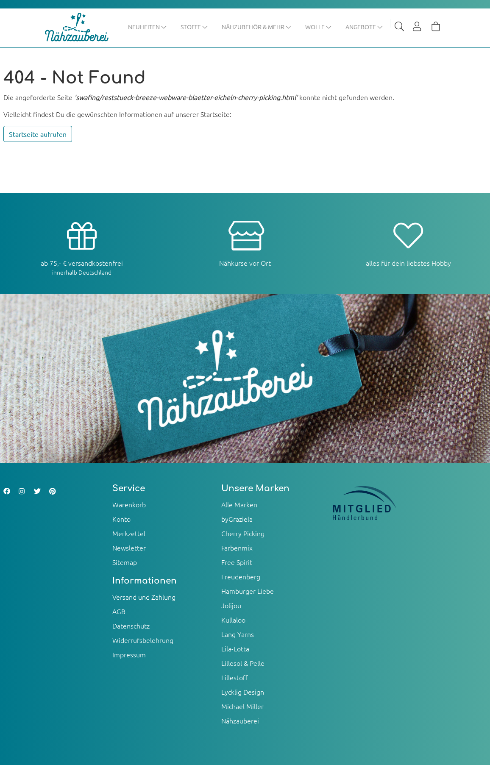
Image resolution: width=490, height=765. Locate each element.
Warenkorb (129, 504)
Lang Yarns (237, 634)
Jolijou (231, 605)
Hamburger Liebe (247, 590)
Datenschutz (131, 625)
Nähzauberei (240, 720)
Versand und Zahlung (143, 596)
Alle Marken (239, 504)
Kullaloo (233, 619)
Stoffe (195, 26)
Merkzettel (128, 533)
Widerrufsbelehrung (142, 640)
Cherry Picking (242, 533)
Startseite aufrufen (38, 134)
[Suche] (399, 27)
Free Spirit (236, 562)
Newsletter (129, 547)
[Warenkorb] (435, 27)
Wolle (319, 26)
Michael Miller (242, 706)
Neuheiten (147, 26)
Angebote (365, 26)
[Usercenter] (417, 27)
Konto (121, 518)
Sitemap (124, 562)
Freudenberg (240, 576)
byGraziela (237, 518)
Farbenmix (237, 547)
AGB (118, 611)
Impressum (129, 654)
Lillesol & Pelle (242, 663)
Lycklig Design (242, 691)
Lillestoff (234, 677)
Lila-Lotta (235, 648)
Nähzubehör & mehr (257, 26)
